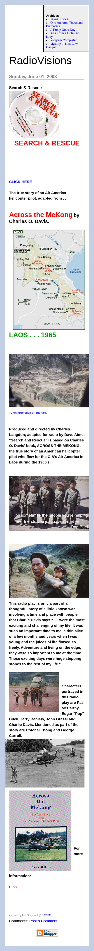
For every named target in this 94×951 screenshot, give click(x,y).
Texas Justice (59, 19)
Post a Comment (43, 921)
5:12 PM (46, 915)
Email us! (17, 887)
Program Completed (63, 40)
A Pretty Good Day (62, 30)
